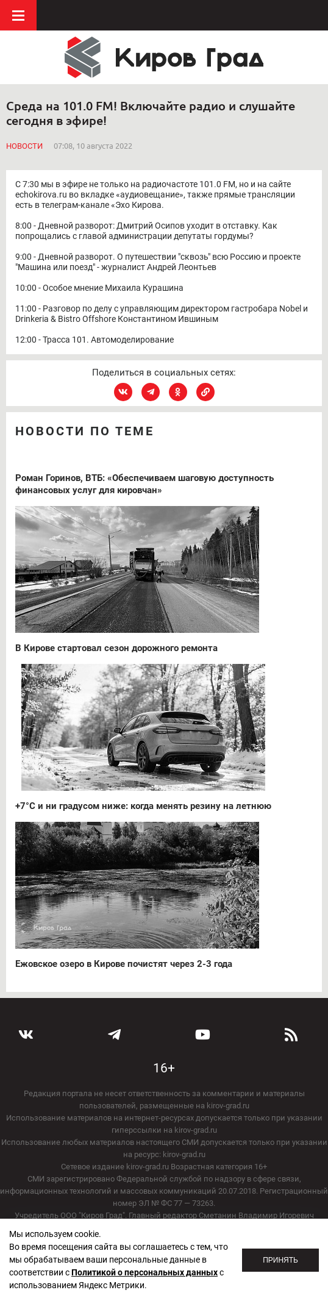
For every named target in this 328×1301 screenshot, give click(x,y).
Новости (24, 146)
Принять (280, 1260)
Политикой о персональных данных (144, 1272)
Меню (18, 15)
